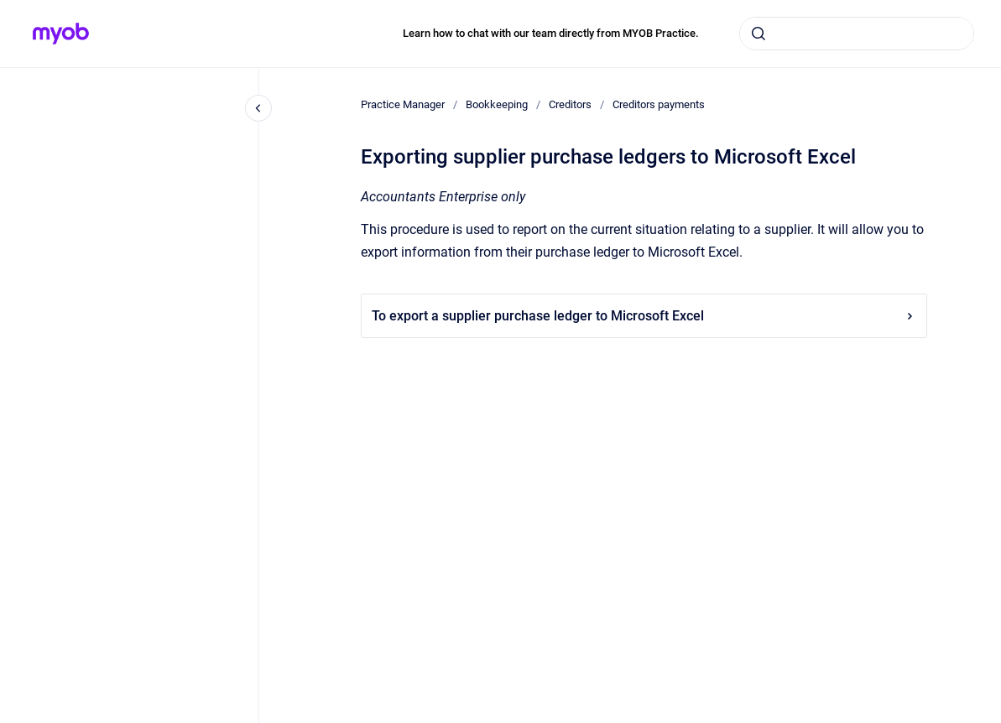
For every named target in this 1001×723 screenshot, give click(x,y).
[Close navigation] (258, 108)
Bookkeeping (497, 104)
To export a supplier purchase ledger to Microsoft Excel (644, 316)
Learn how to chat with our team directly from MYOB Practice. (551, 33)
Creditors (570, 104)
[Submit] (758, 33)
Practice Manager (403, 104)
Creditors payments (659, 104)
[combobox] (856, 33)
